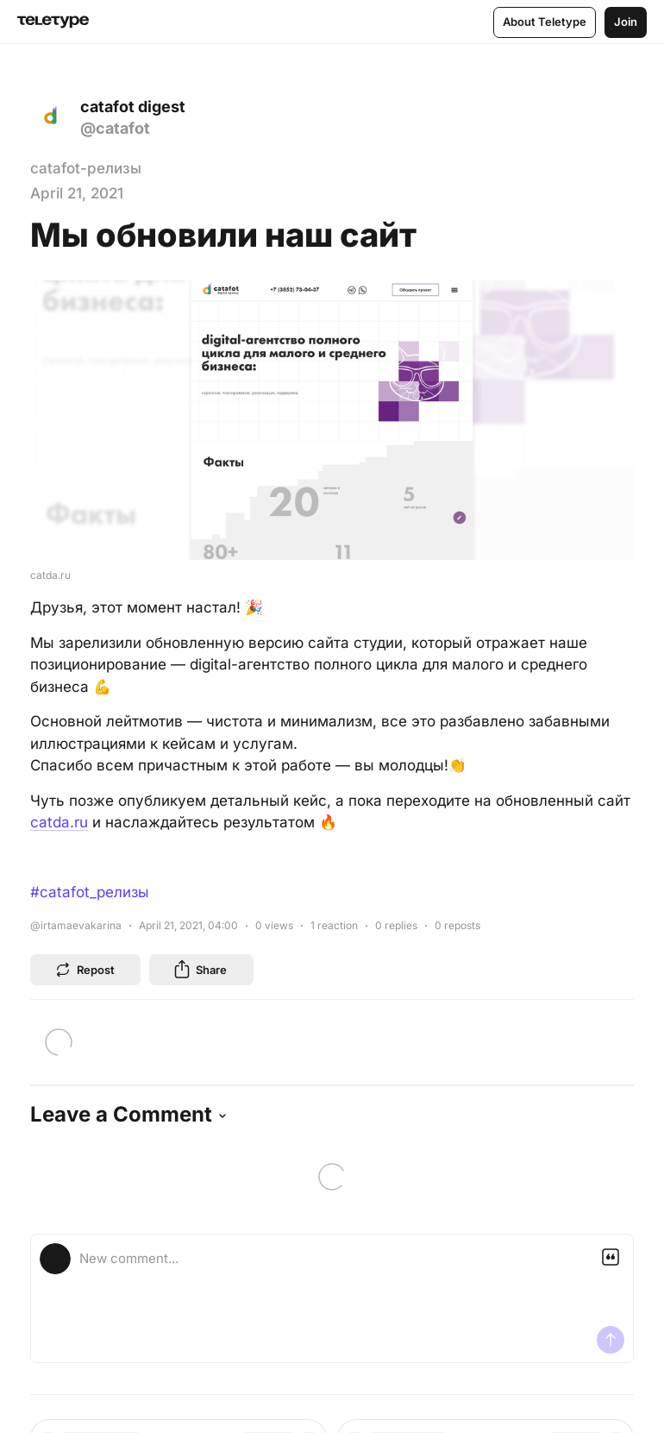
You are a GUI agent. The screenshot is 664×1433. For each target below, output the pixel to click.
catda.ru (59, 822)
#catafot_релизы (89, 892)
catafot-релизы (85, 168)
